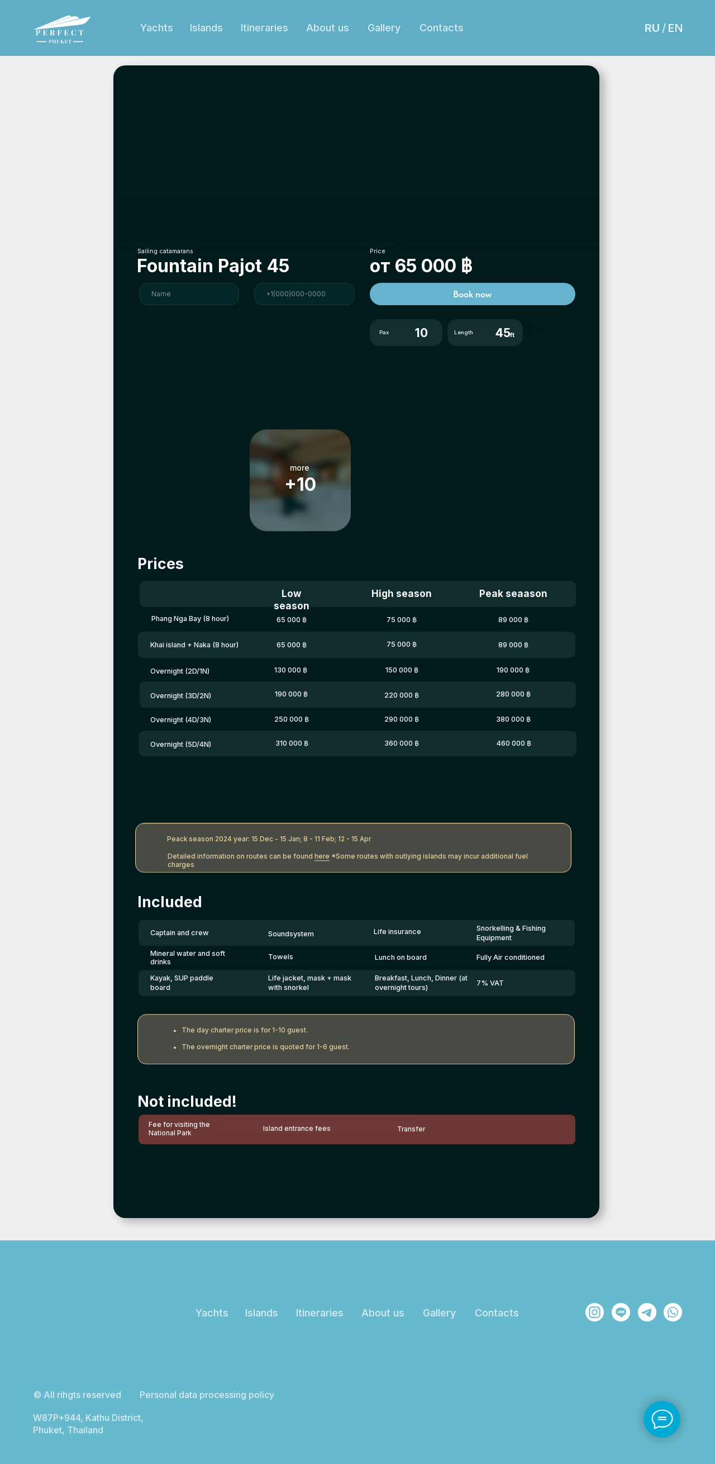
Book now (472, 294)
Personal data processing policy (207, 1394)
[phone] (304, 294)
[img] (594, 1312)
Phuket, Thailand (575, 42)
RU (652, 28)
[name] (189, 294)
